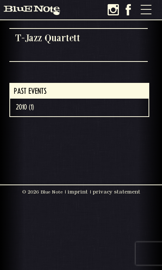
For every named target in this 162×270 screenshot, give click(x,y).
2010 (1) (25, 107)
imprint (78, 192)
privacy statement (116, 192)
